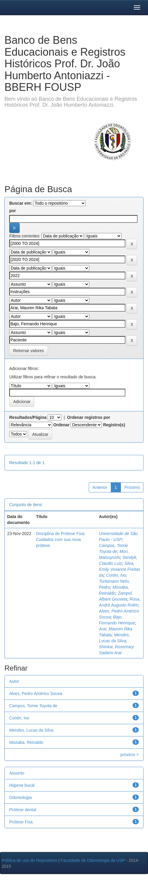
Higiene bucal (22, 785)
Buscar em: (20, 203)
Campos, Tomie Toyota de (33, 705)
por (12, 210)
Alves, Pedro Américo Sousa (35, 693)
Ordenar (61, 424)
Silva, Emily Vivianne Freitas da (119, 569)
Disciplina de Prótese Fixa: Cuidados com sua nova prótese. (60, 539)
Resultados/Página (27, 417)
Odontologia (20, 797)
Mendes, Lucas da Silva (31, 730)
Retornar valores (28, 350)
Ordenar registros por (88, 417)
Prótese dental (22, 809)
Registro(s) (114, 424)
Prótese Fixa (21, 822)
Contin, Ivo (116, 575)
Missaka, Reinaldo (26, 742)
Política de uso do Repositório (29, 860)
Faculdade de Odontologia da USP (92, 860)
